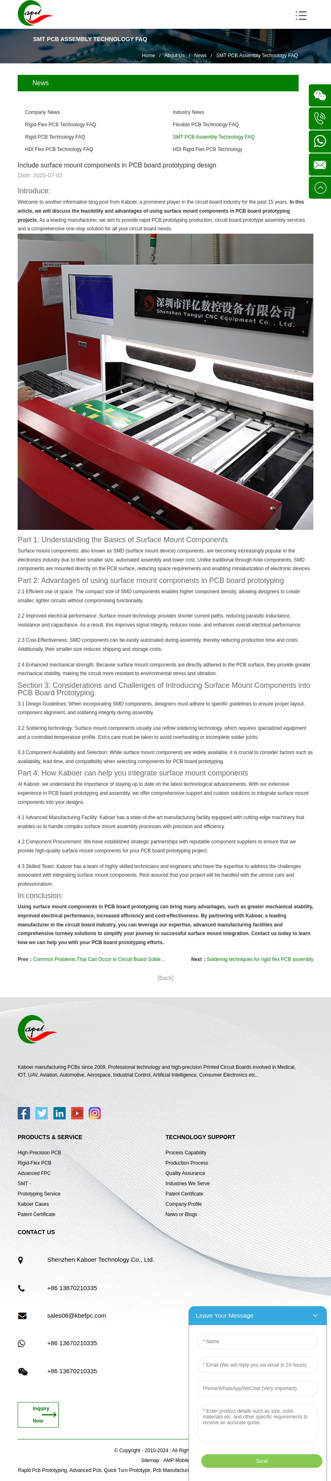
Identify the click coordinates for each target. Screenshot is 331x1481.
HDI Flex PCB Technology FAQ (59, 149)
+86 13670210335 (72, 1287)
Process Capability (186, 1153)
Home (148, 55)
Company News (42, 112)
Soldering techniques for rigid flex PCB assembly (260, 959)
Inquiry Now (41, 1415)
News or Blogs (181, 1214)
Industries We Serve (188, 1183)
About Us (174, 55)
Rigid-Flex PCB (34, 1163)
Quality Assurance (185, 1173)
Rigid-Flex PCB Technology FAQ (60, 125)
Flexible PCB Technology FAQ (206, 125)
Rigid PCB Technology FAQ (55, 137)
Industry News (188, 112)
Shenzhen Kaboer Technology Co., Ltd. (100, 1259)
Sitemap (150, 1460)
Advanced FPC (34, 1173)
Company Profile (184, 1204)
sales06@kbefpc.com (76, 1315)
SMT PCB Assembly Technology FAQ (257, 55)
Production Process (187, 1163)
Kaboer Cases (33, 1204)
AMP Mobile (176, 1460)
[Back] (166, 978)
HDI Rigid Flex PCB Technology (207, 149)
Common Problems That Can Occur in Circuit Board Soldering (101, 959)
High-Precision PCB (39, 1153)
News (200, 55)
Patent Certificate (36, 1214)
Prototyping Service (39, 1194)
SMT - (24, 1183)
